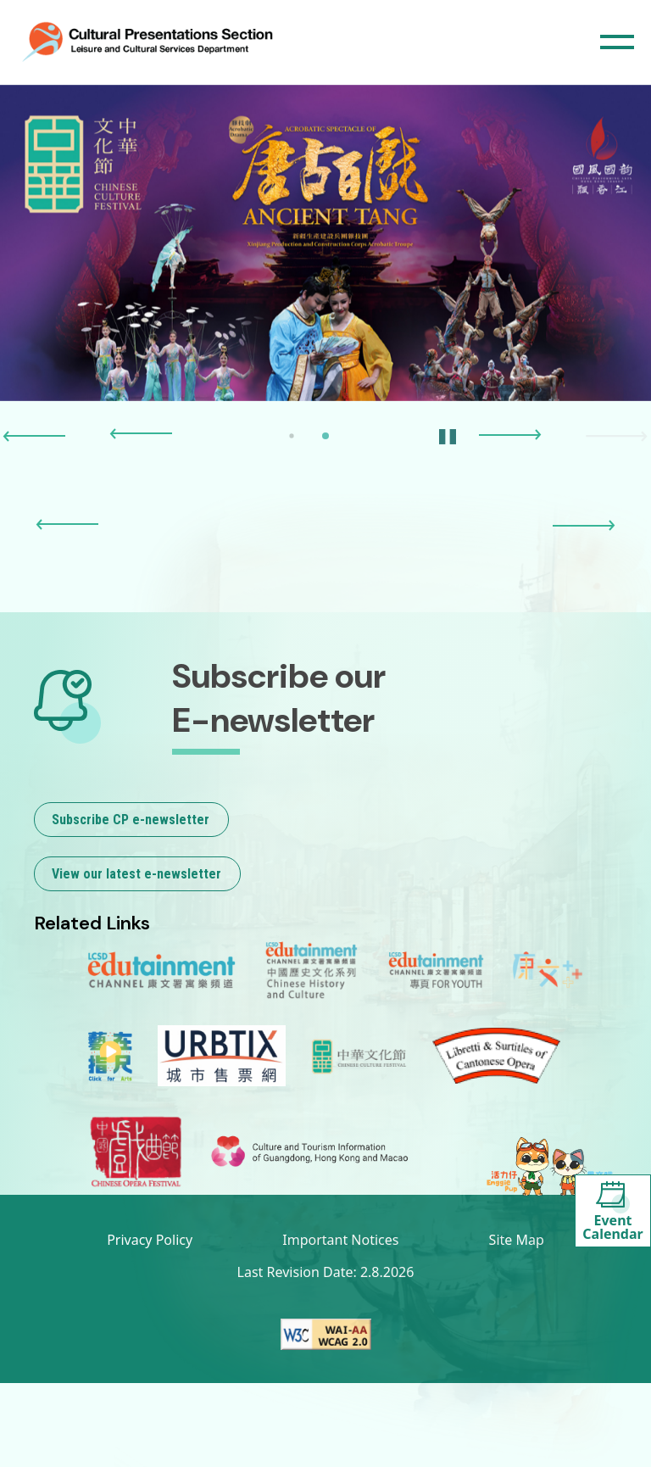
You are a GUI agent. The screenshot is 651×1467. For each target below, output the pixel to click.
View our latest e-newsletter (136, 874)
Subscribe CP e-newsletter (130, 820)
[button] (34, 436)
